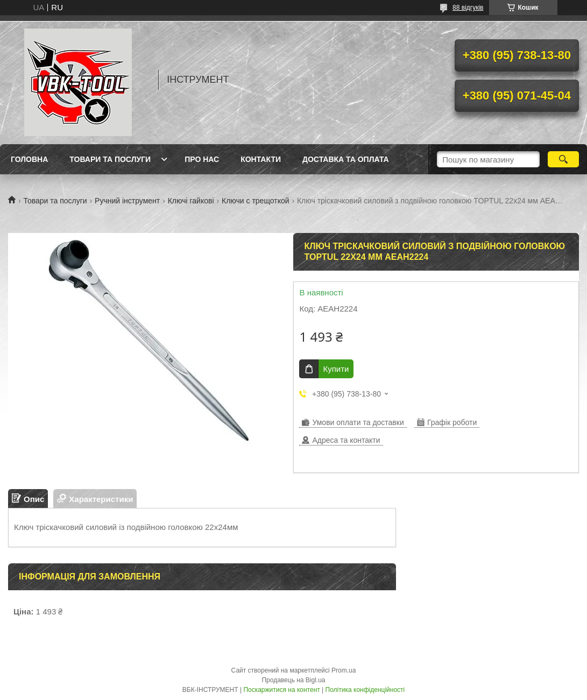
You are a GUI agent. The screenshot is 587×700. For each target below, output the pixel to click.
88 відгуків (467, 7)
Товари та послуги (110, 159)
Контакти (261, 159)
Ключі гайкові (191, 200)
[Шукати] (563, 159)
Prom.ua (343, 670)
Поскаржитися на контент (281, 690)
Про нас (202, 159)
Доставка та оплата (345, 159)
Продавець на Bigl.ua (293, 680)
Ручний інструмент (127, 200)
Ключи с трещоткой (255, 200)
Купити (336, 368)
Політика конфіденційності (365, 690)
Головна (29, 159)
